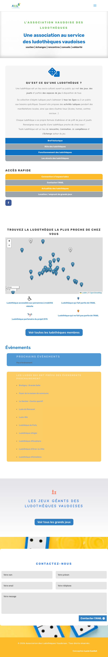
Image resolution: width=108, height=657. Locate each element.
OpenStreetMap (96, 293)
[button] (54, 260)
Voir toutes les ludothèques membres (54, 332)
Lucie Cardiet (90, 651)
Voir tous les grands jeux (54, 522)
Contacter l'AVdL (91, 618)
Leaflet (83, 293)
